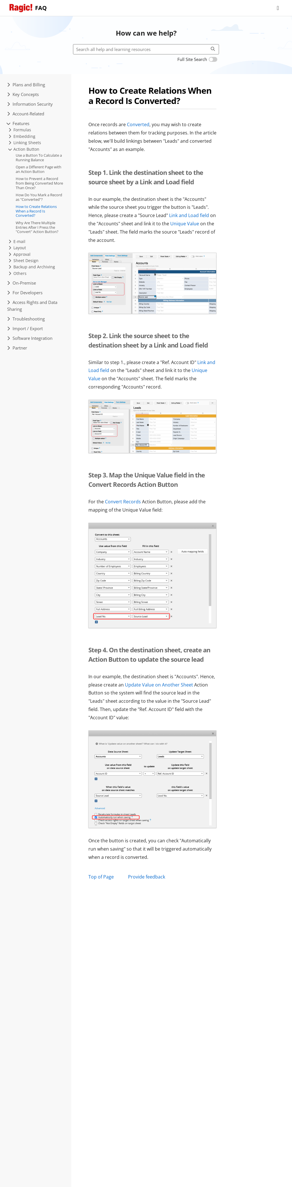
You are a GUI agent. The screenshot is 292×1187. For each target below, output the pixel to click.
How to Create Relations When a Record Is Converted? (36, 211)
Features (18, 123)
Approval (20, 254)
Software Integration (29, 338)
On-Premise (21, 283)
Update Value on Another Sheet (159, 685)
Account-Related (25, 114)
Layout (17, 247)
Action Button (24, 149)
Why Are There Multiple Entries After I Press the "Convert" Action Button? (37, 227)
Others (18, 273)
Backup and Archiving (32, 266)
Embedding (22, 136)
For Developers (24, 292)
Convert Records (123, 502)
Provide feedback (146, 877)
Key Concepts (23, 94)
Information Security (30, 104)
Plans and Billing (26, 84)
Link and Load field (189, 215)
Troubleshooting (26, 319)
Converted (138, 124)
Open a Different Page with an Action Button (38, 169)
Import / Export (25, 328)
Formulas (20, 129)
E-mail (17, 241)
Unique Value (184, 223)
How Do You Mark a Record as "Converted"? (39, 197)
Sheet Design (23, 260)
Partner (17, 348)
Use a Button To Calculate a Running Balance (39, 157)
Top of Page (101, 877)
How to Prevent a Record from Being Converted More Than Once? (39, 183)
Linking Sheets (25, 142)
